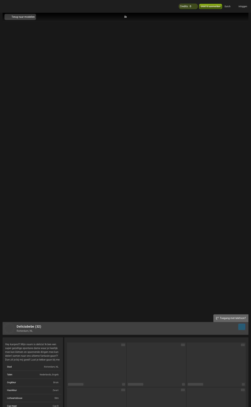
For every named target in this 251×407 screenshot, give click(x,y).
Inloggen (243, 6)
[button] (229, 6)
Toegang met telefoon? (231, 318)
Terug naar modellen (20, 17)
